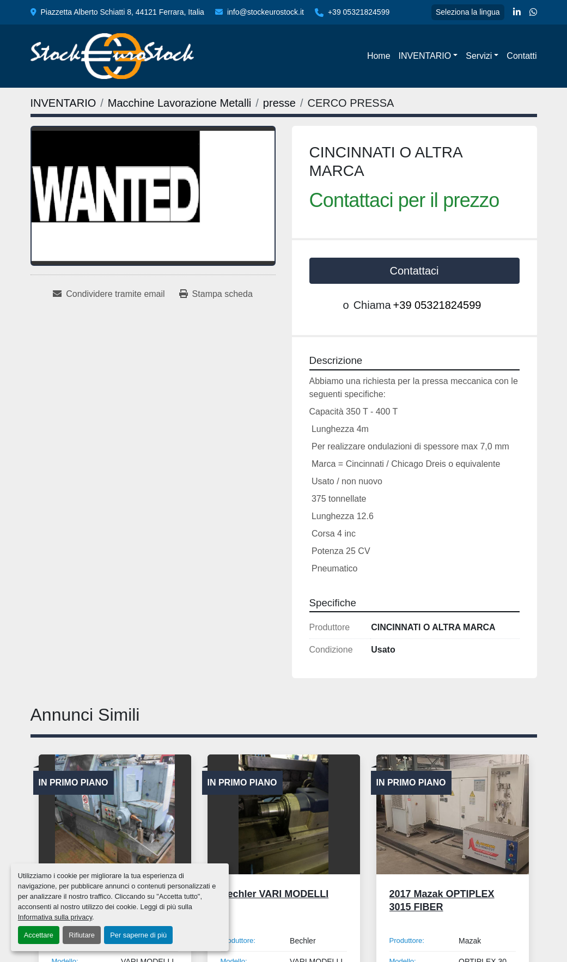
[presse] (279, 103)
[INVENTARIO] (63, 103)
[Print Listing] (216, 294)
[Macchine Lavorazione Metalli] (179, 103)
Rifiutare (82, 935)
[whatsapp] (533, 12)
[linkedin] (517, 12)
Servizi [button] (479, 55)
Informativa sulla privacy (55, 917)
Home (379, 55)
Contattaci (413, 271)
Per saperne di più (138, 935)
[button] (428, 56)
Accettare (38, 935)
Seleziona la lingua (468, 12)
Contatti (521, 55)
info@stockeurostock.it (265, 12)
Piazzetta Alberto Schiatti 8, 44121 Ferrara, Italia (122, 12)
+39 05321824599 (358, 12)
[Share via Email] (109, 294)
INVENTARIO (425, 55)
